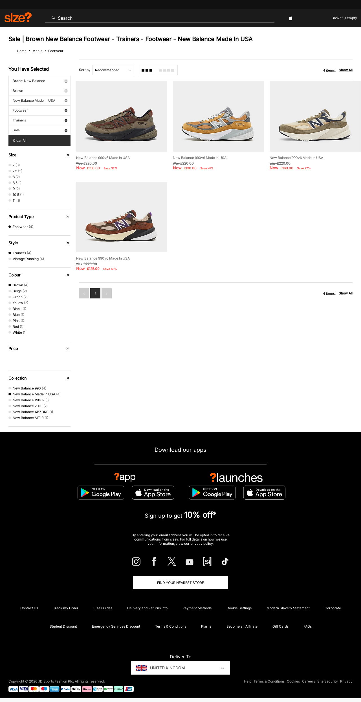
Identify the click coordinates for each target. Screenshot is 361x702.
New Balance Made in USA (40, 100)
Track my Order (65, 608)
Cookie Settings (239, 608)
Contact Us (29, 608)
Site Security (327, 681)
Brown (40, 90)
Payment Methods (197, 608)
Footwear (40, 110)
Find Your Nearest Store (180, 583)
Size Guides (102, 608)
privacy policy (201, 543)
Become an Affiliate (241, 626)
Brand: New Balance (40, 81)
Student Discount (63, 626)
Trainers (40, 120)
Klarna (206, 626)
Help (247, 681)
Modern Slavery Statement (288, 608)
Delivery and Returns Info (147, 608)
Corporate (333, 608)
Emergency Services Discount (116, 626)
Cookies (293, 681)
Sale (40, 130)
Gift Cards (280, 626)
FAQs (307, 626)
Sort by (85, 70)
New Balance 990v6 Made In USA (103, 158)
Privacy (346, 681)
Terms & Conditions (170, 626)
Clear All (20, 140)
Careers (308, 681)
